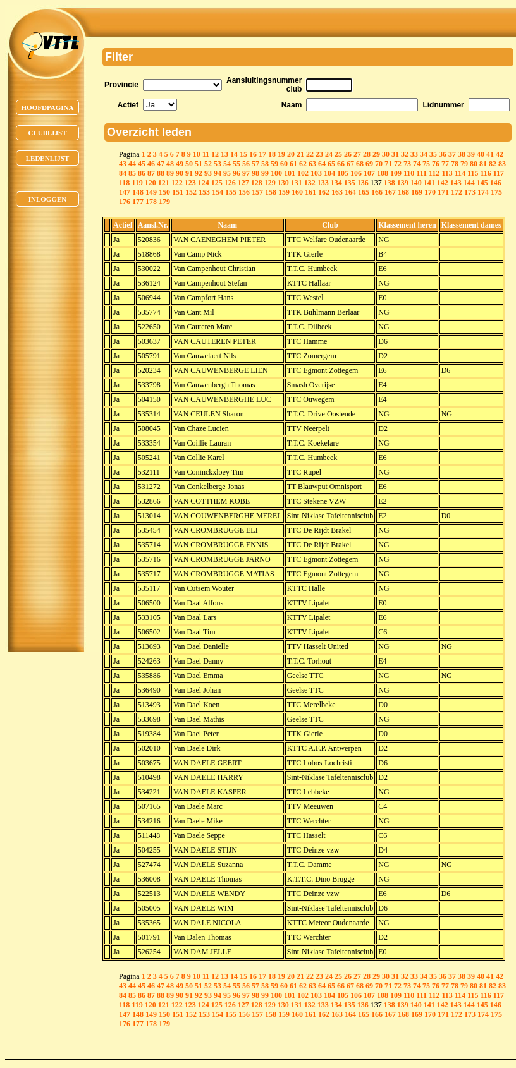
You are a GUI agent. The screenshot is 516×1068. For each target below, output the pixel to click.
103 (316, 173)
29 (376, 154)
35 (433, 154)
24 (329, 154)
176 (124, 201)
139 (402, 182)
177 (138, 201)
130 (283, 182)
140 (416, 182)
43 (122, 163)
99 (265, 173)
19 (281, 154)
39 (471, 154)
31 (395, 154)
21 (300, 154)
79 (464, 163)
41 (490, 154)
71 (388, 163)
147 (124, 192)
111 (421, 173)
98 (255, 173)
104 (329, 173)
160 (297, 192)
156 (244, 192)
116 (485, 173)
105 (342, 173)
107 (369, 173)
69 (369, 163)
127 (243, 182)
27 (357, 154)
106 (356, 173)
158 (270, 192)
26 (348, 154)
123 (190, 182)
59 (274, 163)
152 (191, 192)
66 (341, 163)
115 (472, 173)
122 (177, 182)
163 (337, 192)
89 (170, 173)
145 (482, 182)
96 (236, 173)
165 (363, 192)
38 (461, 154)
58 (265, 163)
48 (170, 163)
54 (227, 163)
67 (350, 163)
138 (389, 182)
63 (312, 163)
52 (208, 163)
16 (253, 154)
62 (303, 163)
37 (452, 154)
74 (417, 163)
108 (382, 173)
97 (246, 173)
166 (377, 192)
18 (272, 154)
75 (426, 163)
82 (492, 163)
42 (499, 154)
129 (270, 182)
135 (349, 182)
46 (151, 163)
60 (284, 163)
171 (443, 192)
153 (204, 192)
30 (386, 154)
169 (416, 192)
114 (460, 173)
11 (205, 154)
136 (363, 182)
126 (230, 182)
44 (132, 163)
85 (132, 173)
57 (255, 163)
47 (160, 163)
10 (196, 154)
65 (331, 163)
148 (138, 192)
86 (141, 173)
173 (470, 192)
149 (151, 192)
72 (398, 163)
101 (289, 173)
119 (137, 182)
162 (323, 192)
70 (379, 163)
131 (296, 182)
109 (396, 173)
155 (230, 192)
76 (435, 163)
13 (224, 154)
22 (310, 154)
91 (189, 173)
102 (303, 173)
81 (483, 163)
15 (243, 154)
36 (442, 154)
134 (336, 182)
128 (256, 182)
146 (495, 182)
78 (454, 163)
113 (446, 173)
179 (164, 201)
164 (350, 192)
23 (319, 154)
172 (456, 192)
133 (323, 182)
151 (177, 192)
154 (217, 192)
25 (338, 154)
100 (276, 173)
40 (480, 154)
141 (429, 182)
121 (163, 182)
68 (360, 163)
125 (217, 182)
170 (430, 192)
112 (434, 173)
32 (404, 154)
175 (496, 192)
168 (403, 192)
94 (217, 173)
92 (198, 173)
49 (179, 163)
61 (293, 163)
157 (257, 192)
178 (151, 201)
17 (262, 154)
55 (236, 163)
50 (189, 163)
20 (291, 154)
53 (217, 163)
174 (483, 192)
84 (122, 173)
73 (407, 163)
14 (234, 154)
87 (151, 173)
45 (141, 163)
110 (408, 173)
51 (198, 163)
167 (390, 192)
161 (310, 192)
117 (498, 173)
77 (445, 163)
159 (284, 192)
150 (164, 192)
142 (442, 182)
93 (208, 173)
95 (227, 173)
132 (310, 182)
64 (322, 163)
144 (469, 182)
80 (473, 163)
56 (246, 163)
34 (423, 154)
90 (179, 173)
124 (203, 182)
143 (456, 182)
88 (160, 173)
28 (367, 154)
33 (414, 154)
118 (124, 182)
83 (502, 163)
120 (150, 182)
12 (215, 154)
